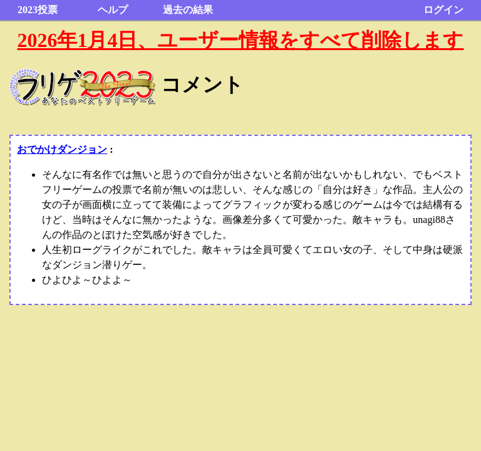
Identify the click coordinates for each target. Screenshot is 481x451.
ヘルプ (113, 9)
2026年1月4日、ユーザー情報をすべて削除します (240, 40)
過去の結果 (188, 9)
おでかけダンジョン (62, 149)
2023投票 (38, 9)
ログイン (443, 9)
